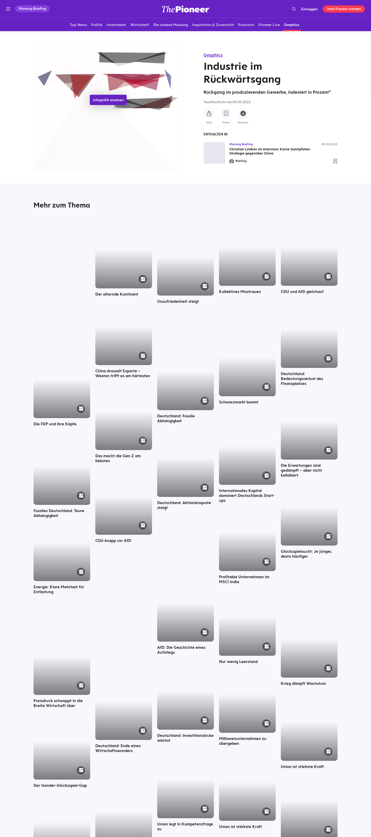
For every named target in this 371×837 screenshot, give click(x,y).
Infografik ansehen (108, 100)
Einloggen (309, 9)
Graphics (213, 55)
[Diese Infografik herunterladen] (243, 113)
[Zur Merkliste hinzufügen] (226, 113)
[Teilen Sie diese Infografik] (209, 113)
